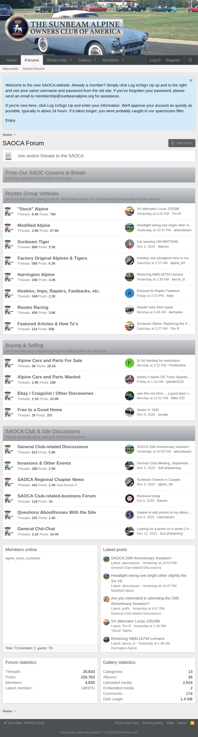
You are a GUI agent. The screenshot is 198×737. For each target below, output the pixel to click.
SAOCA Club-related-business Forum (56, 496)
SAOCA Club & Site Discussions (42, 431)
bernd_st (178, 279)
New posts (10, 69)
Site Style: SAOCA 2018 (24, 723)
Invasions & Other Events (44, 463)
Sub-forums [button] (65, 485)
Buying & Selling (24, 345)
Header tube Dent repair (155, 307)
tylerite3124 (175, 382)
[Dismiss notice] (190, 81)
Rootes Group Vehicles (32, 193)
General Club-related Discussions (52, 446)
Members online (21, 549)
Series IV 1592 (148, 410)
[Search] (190, 60)
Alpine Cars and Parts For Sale (49, 360)
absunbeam (182, 230)
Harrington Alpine (36, 274)
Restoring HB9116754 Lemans (160, 274)
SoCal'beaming (169, 468)
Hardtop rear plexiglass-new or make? (165, 258)
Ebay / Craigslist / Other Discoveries (55, 393)
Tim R (176, 214)
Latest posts (115, 549)
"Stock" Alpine (32, 209)
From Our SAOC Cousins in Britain (45, 173)
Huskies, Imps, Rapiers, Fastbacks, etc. (58, 291)
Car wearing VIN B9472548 (157, 241)
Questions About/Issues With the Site (56, 512)
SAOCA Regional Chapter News (50, 479)
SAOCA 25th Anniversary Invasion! (163, 447)
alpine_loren (14, 558)
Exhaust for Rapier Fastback (158, 291)
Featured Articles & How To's (47, 323)
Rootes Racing (32, 307)
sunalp (163, 414)
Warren (163, 246)
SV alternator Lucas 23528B (158, 209)
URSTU (88, 688)
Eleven (162, 501)
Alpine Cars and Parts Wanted (48, 376)
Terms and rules (127, 723)
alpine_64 (177, 263)
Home (12, 60)
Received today (148, 496)
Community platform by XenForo (99, 732)
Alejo (170, 296)
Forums (32, 60)
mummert (33, 558)
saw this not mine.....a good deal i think (166, 393)
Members (111, 60)
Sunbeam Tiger (33, 241)
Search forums (34, 69)
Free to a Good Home (39, 409)
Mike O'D (178, 398)
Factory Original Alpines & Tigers (52, 258)
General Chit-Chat (36, 528)
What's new (57, 60)
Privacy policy (153, 723)
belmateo (176, 312)
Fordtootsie (177, 365)
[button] (71, 60)
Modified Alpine (33, 225)
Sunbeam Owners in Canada (158, 480)
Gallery (85, 60)
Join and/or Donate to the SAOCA (50, 155)
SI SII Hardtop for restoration (158, 361)
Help (170, 723)
